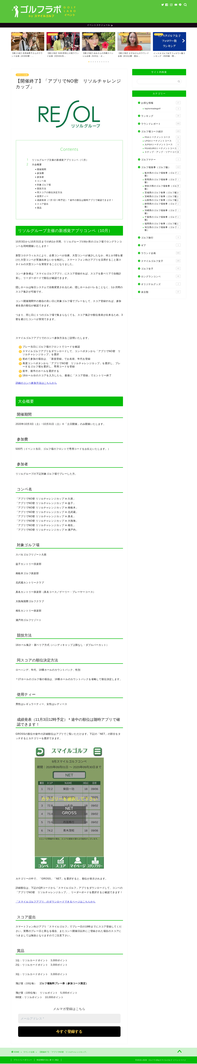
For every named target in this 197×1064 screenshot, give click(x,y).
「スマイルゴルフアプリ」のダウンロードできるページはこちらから (56, 902)
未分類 (160, 292)
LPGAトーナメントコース (162, 141)
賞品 (39, 208)
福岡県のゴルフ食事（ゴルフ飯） (162, 224)
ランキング (160, 116)
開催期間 (41, 169)
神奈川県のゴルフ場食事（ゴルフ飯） (162, 187)
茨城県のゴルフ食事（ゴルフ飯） (162, 193)
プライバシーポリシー (23, 1060)
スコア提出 (43, 204)
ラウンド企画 (22, 75)
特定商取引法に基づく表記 (48, 1060)
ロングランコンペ (160, 276)
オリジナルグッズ (160, 284)
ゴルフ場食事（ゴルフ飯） (160, 167)
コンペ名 (41, 181)
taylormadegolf (162, 109)
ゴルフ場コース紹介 (160, 131)
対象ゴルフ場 (44, 185)
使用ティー (43, 196)
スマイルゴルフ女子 (160, 261)
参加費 (40, 173)
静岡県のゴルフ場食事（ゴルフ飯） (162, 205)
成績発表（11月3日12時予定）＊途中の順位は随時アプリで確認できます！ (75, 200)
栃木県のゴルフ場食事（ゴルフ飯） (162, 174)
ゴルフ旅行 (160, 237)
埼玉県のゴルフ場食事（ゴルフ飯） (162, 229)
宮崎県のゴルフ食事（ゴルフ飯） (162, 197)
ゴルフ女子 (160, 268)
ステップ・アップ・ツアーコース (162, 152)
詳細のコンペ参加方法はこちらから (36, 383)
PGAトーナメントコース (162, 137)
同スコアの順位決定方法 (49, 192)
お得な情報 (160, 103)
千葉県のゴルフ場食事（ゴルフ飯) (162, 218)
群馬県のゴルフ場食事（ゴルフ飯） (162, 181)
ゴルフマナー (160, 159)
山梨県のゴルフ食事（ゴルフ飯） (162, 200)
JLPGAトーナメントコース (162, 145)
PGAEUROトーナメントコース (162, 148)
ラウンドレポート (160, 124)
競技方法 (41, 189)
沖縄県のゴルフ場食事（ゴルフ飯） (162, 212)
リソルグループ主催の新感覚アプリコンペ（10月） (60, 160)
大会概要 (37, 164)
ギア (160, 245)
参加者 (40, 177)
